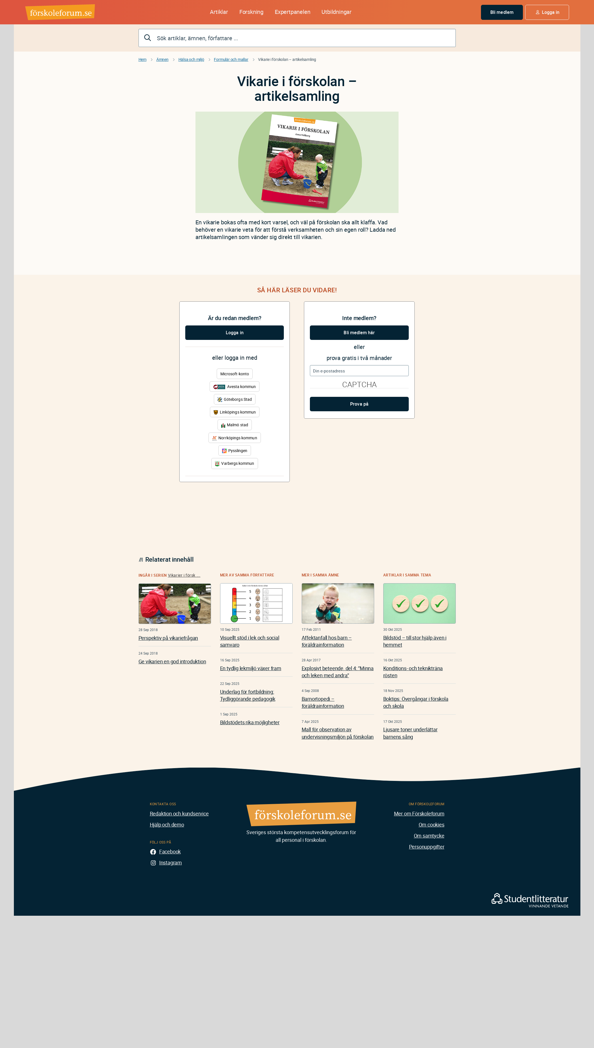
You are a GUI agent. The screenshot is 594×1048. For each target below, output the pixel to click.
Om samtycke (429, 835)
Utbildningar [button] (337, 12)
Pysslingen (235, 450)
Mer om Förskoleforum (419, 813)
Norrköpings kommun (234, 437)
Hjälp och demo (167, 824)
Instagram (170, 862)
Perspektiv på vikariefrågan (168, 637)
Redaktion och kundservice (179, 813)
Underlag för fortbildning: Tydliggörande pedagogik (247, 695)
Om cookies (431, 824)
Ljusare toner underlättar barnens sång (410, 733)
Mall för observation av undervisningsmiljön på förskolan (338, 733)
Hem (142, 59)
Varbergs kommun (234, 464)
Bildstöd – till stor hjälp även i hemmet (414, 641)
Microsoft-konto (234, 373)
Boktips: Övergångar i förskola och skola (415, 702)
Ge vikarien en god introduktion (172, 661)
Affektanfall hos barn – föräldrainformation (327, 641)
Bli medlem (502, 12)
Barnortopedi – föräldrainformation (323, 702)
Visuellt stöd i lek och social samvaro (249, 641)
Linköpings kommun (235, 412)
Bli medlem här (359, 332)
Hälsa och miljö (191, 59)
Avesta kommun (234, 386)
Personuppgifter (426, 846)
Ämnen (162, 59)
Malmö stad (234, 424)
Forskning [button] (251, 12)
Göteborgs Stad (235, 399)
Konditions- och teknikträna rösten (413, 672)
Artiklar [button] (219, 12)
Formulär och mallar (231, 59)
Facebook (170, 851)
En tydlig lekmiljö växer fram (250, 668)
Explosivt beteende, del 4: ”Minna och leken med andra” (338, 672)
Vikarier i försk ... (184, 575)
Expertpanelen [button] (292, 12)
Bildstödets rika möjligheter (250, 722)
